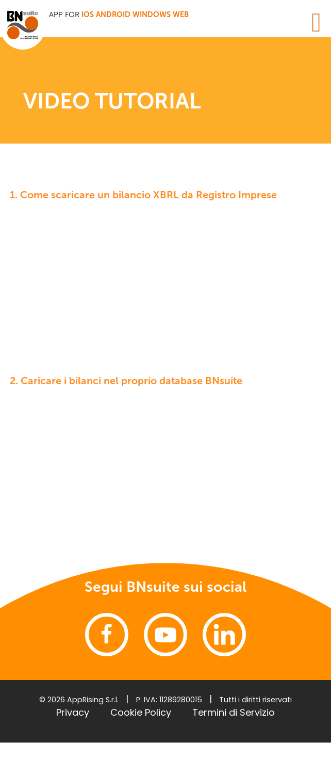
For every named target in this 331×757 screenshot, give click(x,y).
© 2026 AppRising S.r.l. (79, 700)
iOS (87, 14)
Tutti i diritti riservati (255, 700)
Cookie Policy (140, 712)
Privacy (72, 712)
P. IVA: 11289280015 (169, 700)
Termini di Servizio (233, 712)
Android (113, 14)
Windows (152, 14)
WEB (181, 14)
